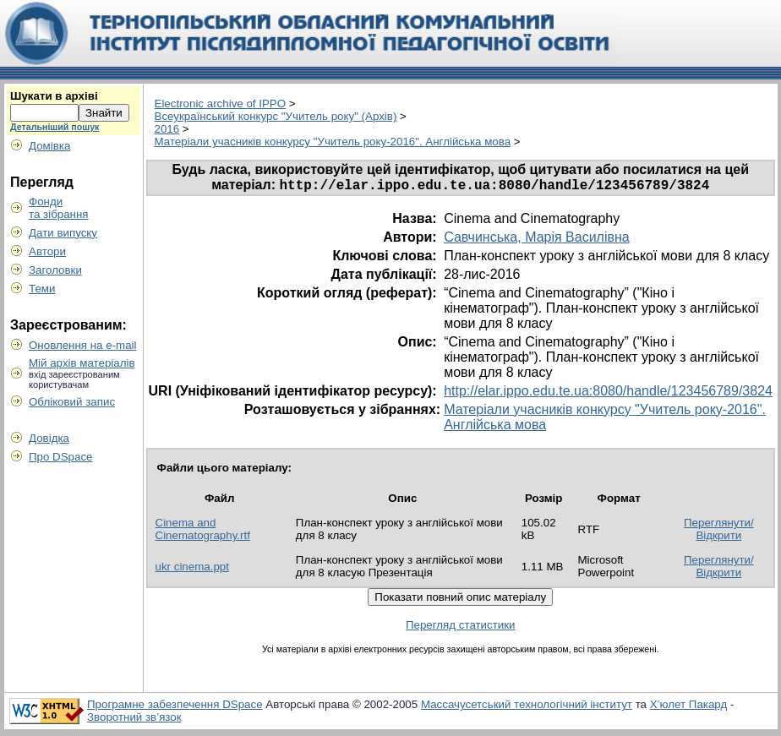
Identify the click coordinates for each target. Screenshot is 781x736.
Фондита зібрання (59, 208)
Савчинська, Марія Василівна (537, 239)
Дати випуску (63, 232)
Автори (47, 251)
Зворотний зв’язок (134, 719)
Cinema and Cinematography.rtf (203, 531)
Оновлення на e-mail (83, 345)
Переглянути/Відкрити (719, 531)
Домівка (49, 145)
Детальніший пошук (54, 127)
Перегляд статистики (461, 627)
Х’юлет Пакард (689, 707)
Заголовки (55, 270)
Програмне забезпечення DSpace (175, 707)
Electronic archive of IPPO (221, 103)
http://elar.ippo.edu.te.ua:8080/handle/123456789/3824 (608, 393)
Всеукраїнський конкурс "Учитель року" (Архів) (276, 116)
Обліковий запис (72, 401)
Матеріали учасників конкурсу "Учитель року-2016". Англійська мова (333, 141)
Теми (42, 288)
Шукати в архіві (54, 96)
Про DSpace (61, 456)
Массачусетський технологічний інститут (526, 707)
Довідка (49, 438)
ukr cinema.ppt (192, 569)
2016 (167, 129)
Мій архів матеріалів (82, 363)
